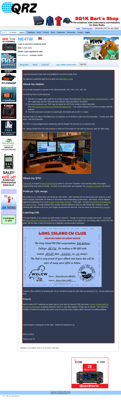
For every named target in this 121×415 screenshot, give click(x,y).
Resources (71, 32)
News (39, 32)
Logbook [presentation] (45, 65)
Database (31, 32)
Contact (80, 32)
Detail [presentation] (35, 65)
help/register (87, 28)
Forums (46, 32)
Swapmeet (61, 32)
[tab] (24, 65)
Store (53, 32)
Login (87, 32)
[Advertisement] (41, 364)
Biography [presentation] (24, 65)
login (78, 28)
